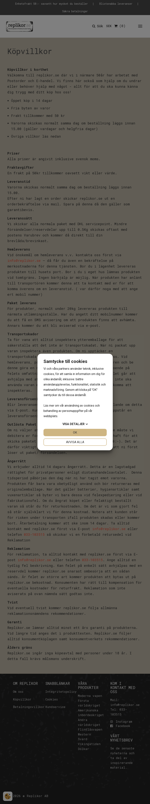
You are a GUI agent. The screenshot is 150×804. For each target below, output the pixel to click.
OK (75, 432)
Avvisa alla (75, 442)
